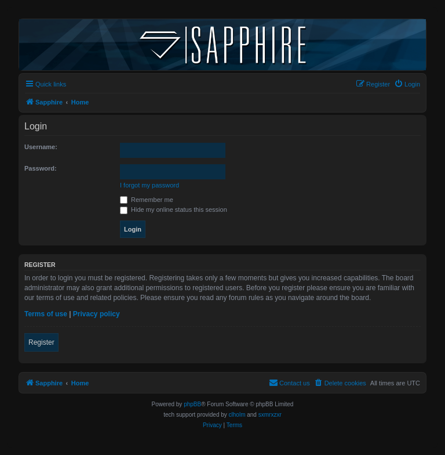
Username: (40, 146)
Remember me (146, 199)
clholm (237, 414)
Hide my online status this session (173, 209)
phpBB (192, 404)
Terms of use (45, 314)
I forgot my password (149, 185)
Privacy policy (96, 314)
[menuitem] (407, 84)
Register (41, 342)
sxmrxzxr (270, 414)
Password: (40, 168)
